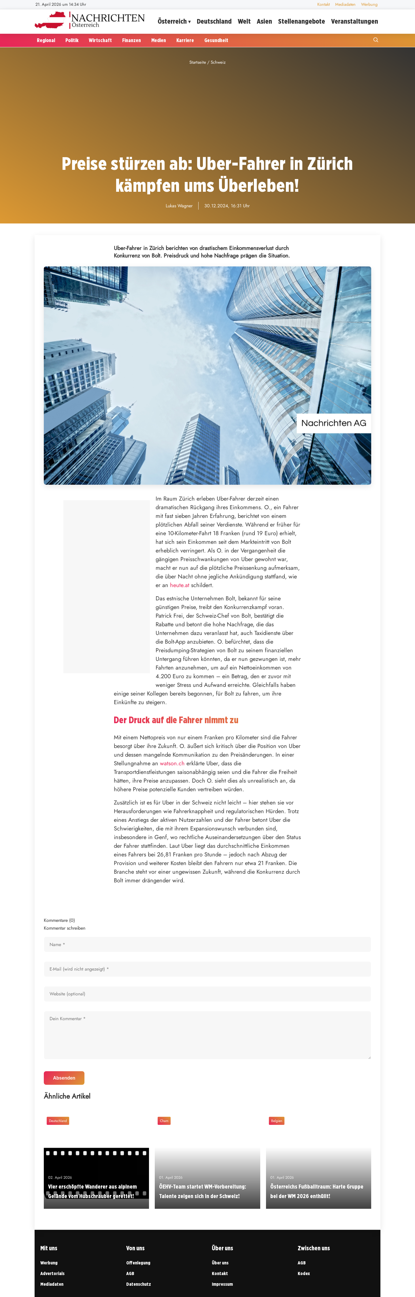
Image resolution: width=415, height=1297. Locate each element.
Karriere (185, 40)
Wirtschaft (100, 40)
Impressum (222, 1284)
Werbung (369, 4)
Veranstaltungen (354, 21)
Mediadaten (345, 4)
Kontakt (323, 4)
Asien (264, 21)
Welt (244, 21)
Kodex (304, 1273)
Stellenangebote (301, 21)
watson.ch (172, 763)
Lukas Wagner (179, 205)
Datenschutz (138, 1284)
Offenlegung (138, 1263)
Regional (46, 40)
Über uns (220, 1263)
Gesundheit (216, 40)
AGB (130, 1273)
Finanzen (131, 40)
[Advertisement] (207, 109)
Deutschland (214, 21)
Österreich (172, 21)
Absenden (64, 1078)
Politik (71, 40)
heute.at (179, 585)
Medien (158, 40)
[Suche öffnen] (375, 40)
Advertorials (52, 1273)
